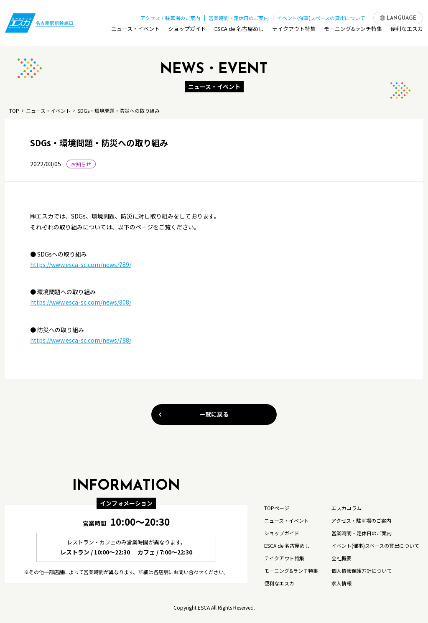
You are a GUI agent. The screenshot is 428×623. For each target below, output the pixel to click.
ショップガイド (187, 31)
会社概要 (341, 558)
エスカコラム (346, 507)
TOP (14, 110)
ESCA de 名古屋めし (239, 31)
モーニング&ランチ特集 (353, 31)
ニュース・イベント (135, 31)
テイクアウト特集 (294, 31)
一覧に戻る (193, 414)
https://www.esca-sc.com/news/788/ (80, 340)
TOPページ (276, 507)
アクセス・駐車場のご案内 (170, 16)
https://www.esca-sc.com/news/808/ (80, 302)
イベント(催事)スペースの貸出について (321, 16)
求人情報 (341, 583)
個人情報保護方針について (361, 570)
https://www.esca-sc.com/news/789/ (80, 264)
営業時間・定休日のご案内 (239, 16)
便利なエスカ (406, 31)
